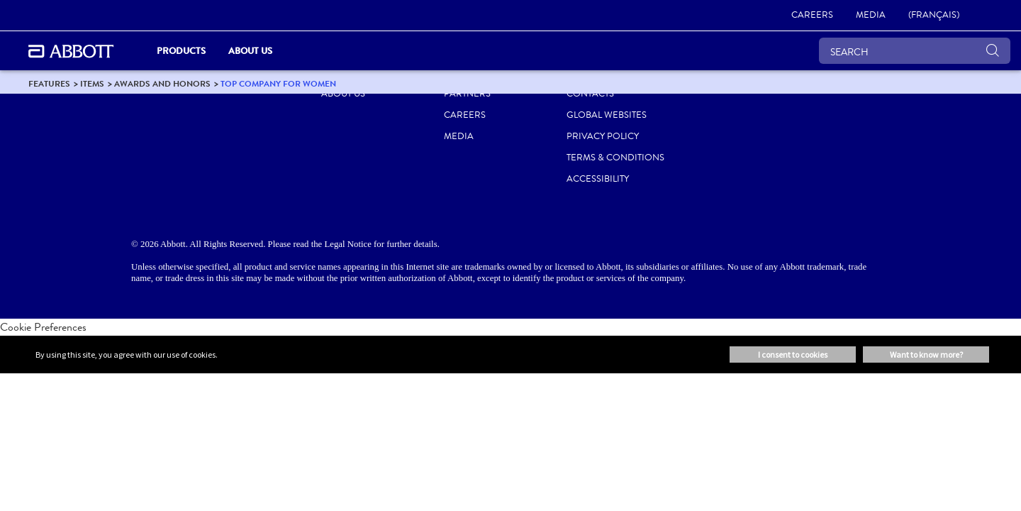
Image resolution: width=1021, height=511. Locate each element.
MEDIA (459, 136)
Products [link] (181, 50)
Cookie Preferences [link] (43, 327)
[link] (812, 16)
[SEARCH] (914, 51)
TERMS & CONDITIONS (615, 157)
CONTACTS (590, 93)
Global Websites (607, 115)
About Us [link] (250, 50)
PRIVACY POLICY (603, 136)
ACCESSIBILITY (598, 178)
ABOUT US (343, 93)
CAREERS (465, 115)
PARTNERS (467, 93)
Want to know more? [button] (926, 354)
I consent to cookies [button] (792, 354)
